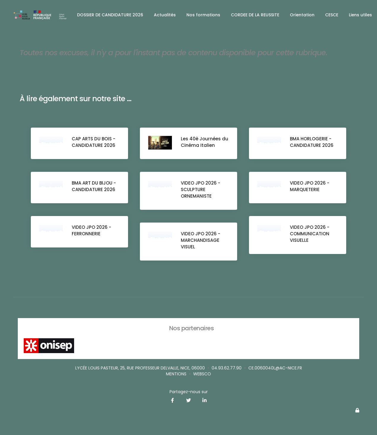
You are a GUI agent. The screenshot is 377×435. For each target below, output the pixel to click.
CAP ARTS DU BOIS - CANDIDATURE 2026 (94, 142)
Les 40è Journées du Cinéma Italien (202, 142)
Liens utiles (360, 15)
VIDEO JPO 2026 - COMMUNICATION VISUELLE (310, 234)
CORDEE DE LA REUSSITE (255, 15)
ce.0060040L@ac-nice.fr (275, 368)
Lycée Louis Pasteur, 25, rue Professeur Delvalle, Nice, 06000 (140, 368)
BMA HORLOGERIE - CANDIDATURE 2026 (312, 142)
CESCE (331, 15)
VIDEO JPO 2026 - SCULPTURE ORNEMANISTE (201, 190)
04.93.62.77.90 (227, 368)
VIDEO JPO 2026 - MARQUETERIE (310, 186)
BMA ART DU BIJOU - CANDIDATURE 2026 (94, 186)
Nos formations (203, 15)
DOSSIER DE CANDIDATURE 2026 (110, 15)
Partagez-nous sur (189, 392)
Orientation (302, 15)
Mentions (176, 374)
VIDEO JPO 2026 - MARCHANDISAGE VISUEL (201, 240)
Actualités (165, 15)
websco (202, 374)
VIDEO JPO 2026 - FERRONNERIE (92, 231)
